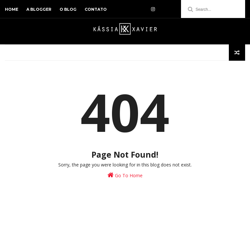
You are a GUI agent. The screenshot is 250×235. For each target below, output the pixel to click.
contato (96, 9)
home (11, 9)
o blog (68, 9)
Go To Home (125, 175)
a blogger (38, 9)
